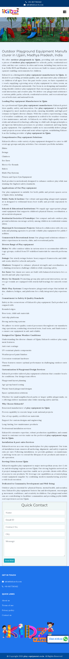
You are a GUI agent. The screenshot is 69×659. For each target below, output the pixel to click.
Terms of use (8, 605)
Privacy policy (8, 610)
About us (6, 600)
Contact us (6, 615)
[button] (5, 29)
